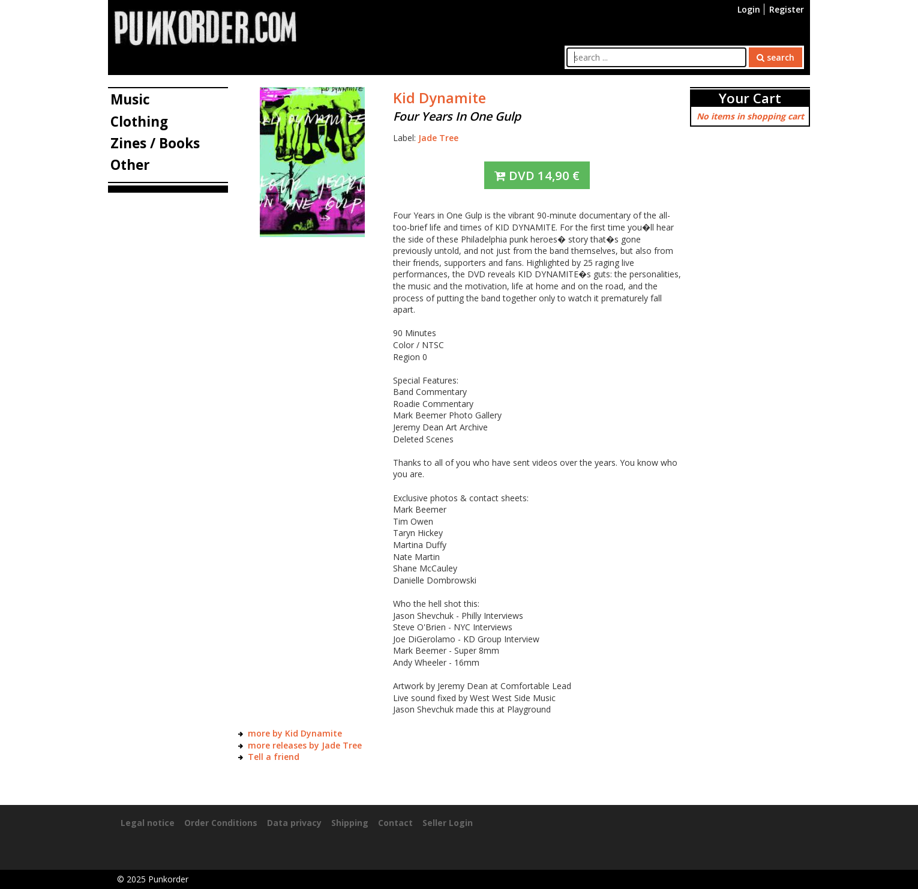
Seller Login (447, 822)
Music (130, 99)
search (775, 57)
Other (130, 164)
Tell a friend (273, 756)
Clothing (139, 121)
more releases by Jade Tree (305, 745)
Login (748, 9)
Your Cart (750, 98)
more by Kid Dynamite (295, 733)
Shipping (349, 822)
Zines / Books (155, 143)
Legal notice (148, 822)
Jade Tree (438, 137)
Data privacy (294, 822)
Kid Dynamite (439, 97)
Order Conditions (220, 822)
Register (786, 9)
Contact (395, 822)
